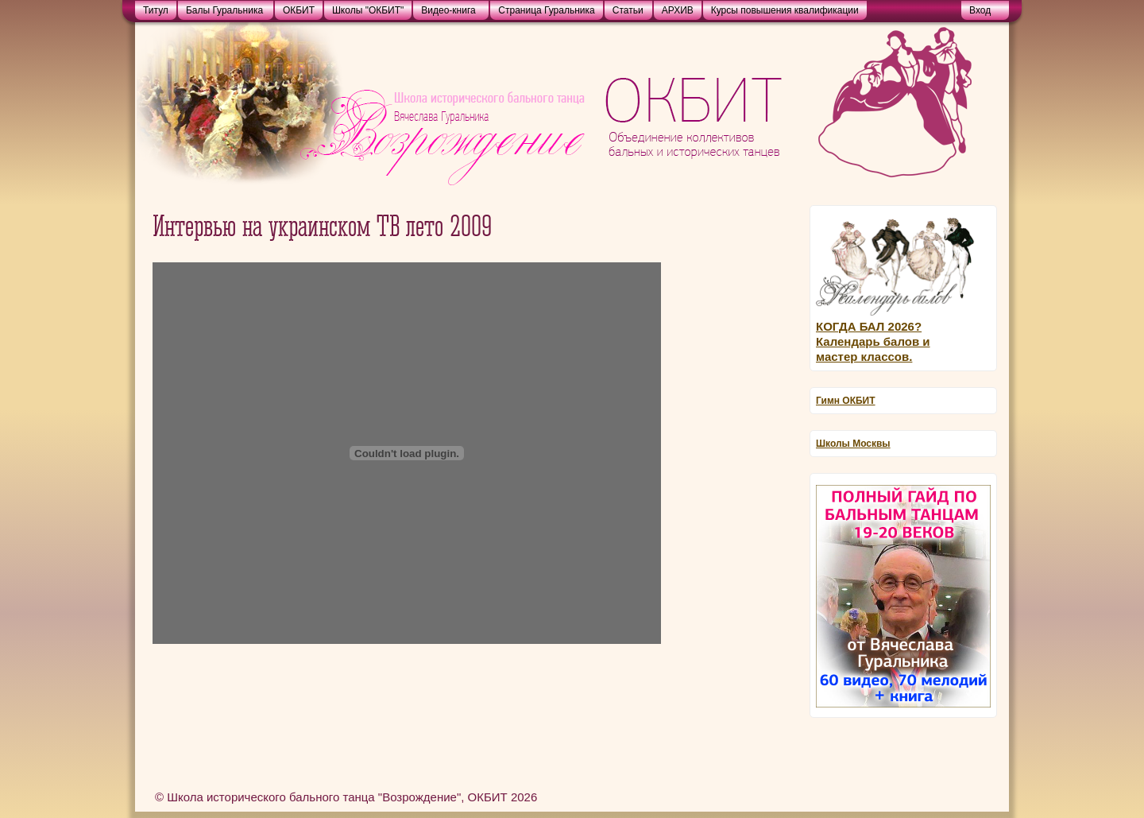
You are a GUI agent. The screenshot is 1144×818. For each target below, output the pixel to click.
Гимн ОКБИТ (845, 400)
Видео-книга (448, 10)
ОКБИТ (299, 10)
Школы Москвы (853, 443)
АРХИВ (678, 10)
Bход (980, 10)
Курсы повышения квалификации (785, 10)
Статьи (628, 10)
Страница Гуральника (546, 10)
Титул (155, 10)
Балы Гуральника (224, 10)
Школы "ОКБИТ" (368, 10)
